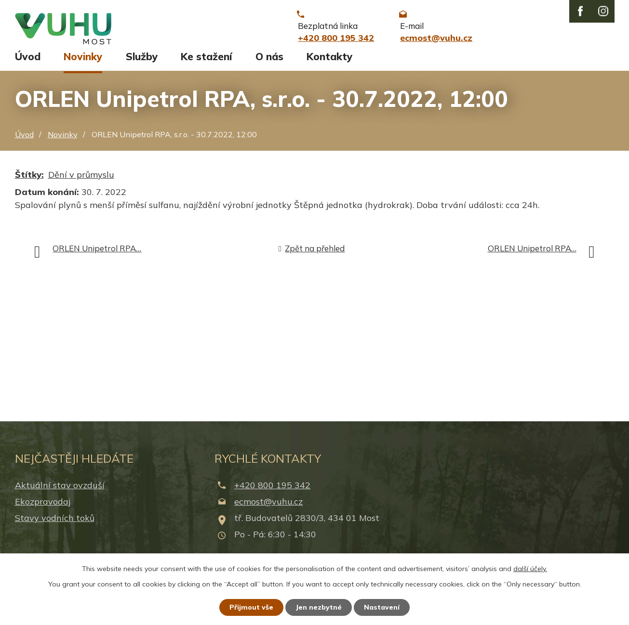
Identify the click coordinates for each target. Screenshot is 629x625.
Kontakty (329, 61)
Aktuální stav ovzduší (60, 489)
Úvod (27, 61)
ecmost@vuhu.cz (268, 505)
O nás (269, 61)
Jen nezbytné (318, 607)
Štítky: (29, 178)
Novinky (83, 61)
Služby (142, 61)
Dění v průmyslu (81, 178)
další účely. (530, 568)
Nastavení (382, 607)
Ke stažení (206, 61)
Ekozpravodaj (42, 505)
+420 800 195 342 (272, 489)
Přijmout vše (251, 607)
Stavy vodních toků (54, 522)
